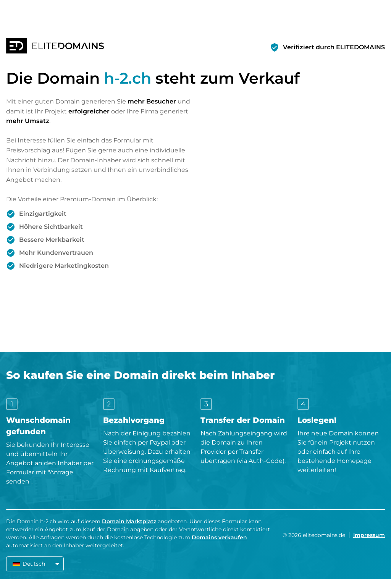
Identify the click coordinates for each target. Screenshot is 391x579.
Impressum (369, 535)
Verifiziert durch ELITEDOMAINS (334, 47)
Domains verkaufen (219, 537)
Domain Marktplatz (129, 521)
